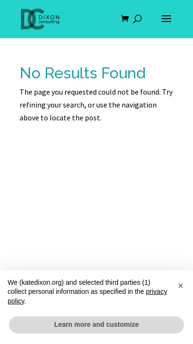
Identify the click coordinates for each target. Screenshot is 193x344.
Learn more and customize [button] (96, 324)
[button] (180, 285)
